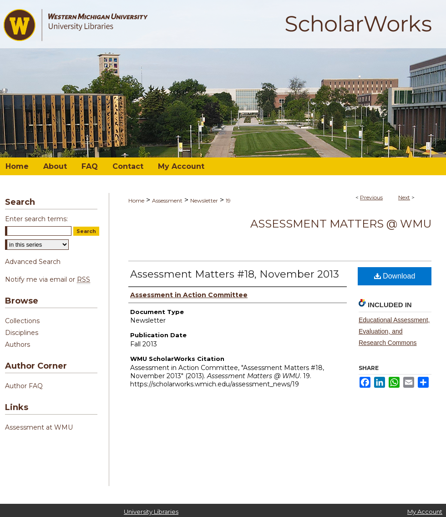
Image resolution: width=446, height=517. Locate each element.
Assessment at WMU (39, 427)
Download (395, 276)
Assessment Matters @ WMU (340, 223)
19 (228, 200)
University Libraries (151, 511)
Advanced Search (33, 262)
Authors (17, 344)
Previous (371, 197)
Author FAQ (24, 386)
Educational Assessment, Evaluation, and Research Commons (394, 331)
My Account (424, 511)
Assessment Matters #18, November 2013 (234, 274)
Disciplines (21, 333)
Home (136, 200)
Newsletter (204, 200)
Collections (22, 321)
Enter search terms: (36, 219)
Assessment (167, 200)
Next (404, 197)
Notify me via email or (47, 279)
